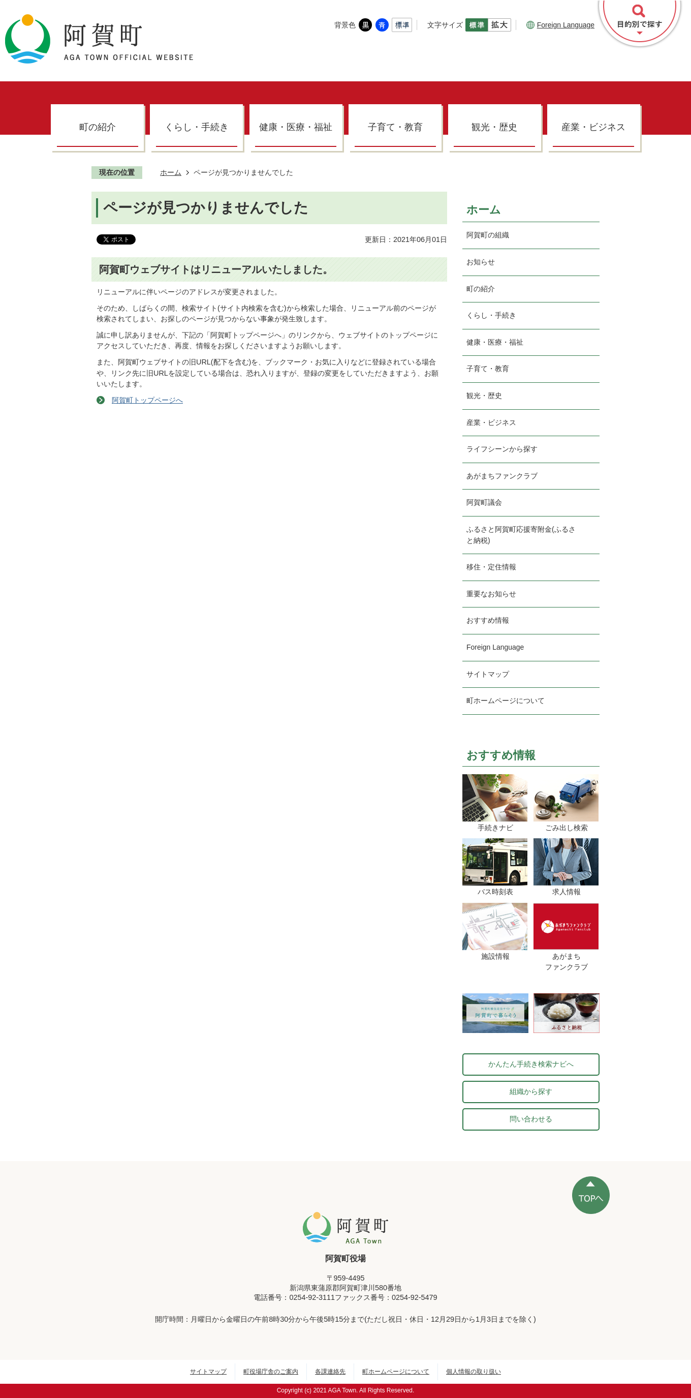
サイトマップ (487, 674)
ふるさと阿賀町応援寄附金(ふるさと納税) (521, 534)
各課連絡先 (330, 1371)
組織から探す (531, 1091)
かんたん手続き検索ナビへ (531, 1064)
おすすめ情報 (487, 620)
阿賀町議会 (484, 502)
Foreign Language (560, 25)
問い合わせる (531, 1119)
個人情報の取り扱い (473, 1371)
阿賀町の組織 (487, 235)
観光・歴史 (494, 127)
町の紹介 (97, 127)
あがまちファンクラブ (502, 476)
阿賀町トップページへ (147, 400)
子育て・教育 (395, 127)
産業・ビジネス (593, 127)
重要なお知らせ (491, 594)
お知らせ (480, 262)
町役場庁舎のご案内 (270, 1371)
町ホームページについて (505, 700)
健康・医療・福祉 (295, 127)
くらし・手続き (197, 127)
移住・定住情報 (491, 567)
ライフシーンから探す (502, 449)
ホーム (170, 172)
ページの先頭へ (591, 1195)
